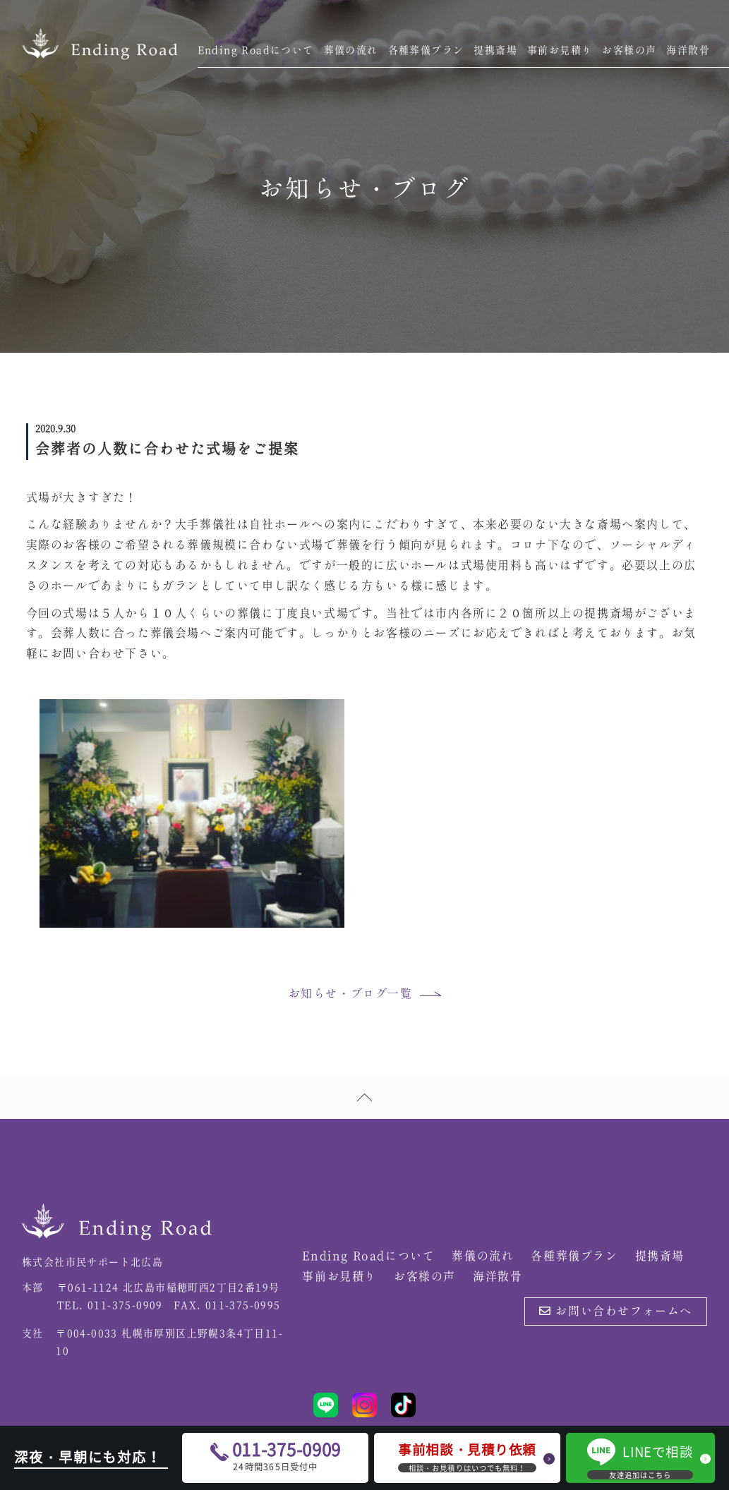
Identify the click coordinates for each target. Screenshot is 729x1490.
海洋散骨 (688, 50)
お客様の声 (629, 50)
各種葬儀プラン (426, 50)
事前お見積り (559, 50)
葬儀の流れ (351, 50)
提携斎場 (495, 50)
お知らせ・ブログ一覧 (351, 994)
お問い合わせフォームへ (615, 1311)
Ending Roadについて (256, 50)
